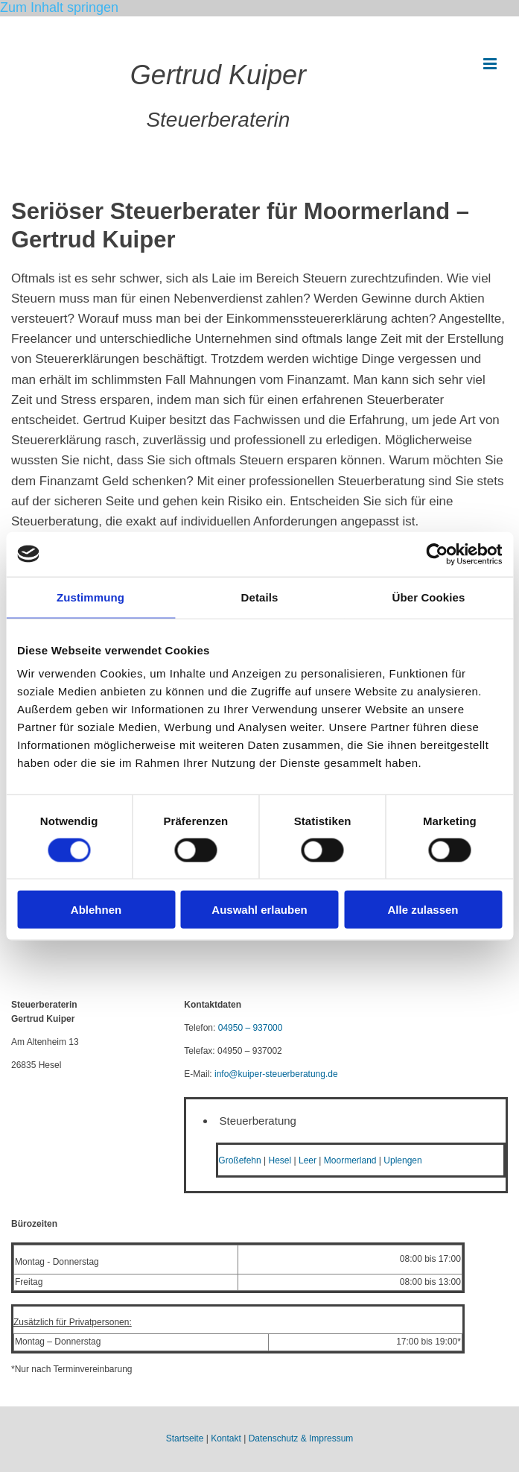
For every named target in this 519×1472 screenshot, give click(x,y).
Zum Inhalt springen (59, 7)
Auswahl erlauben (259, 909)
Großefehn (239, 1160)
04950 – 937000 (250, 1028)
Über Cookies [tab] (428, 596)
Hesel (280, 1160)
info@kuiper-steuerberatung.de (276, 1074)
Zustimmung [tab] (90, 596)
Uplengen (402, 1160)
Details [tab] (259, 596)
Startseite (185, 1438)
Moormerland (350, 1160)
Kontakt (226, 1438)
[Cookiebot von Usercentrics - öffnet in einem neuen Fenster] (437, 554)
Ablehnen (96, 909)
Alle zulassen (422, 909)
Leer (307, 1160)
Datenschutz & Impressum (301, 1438)
